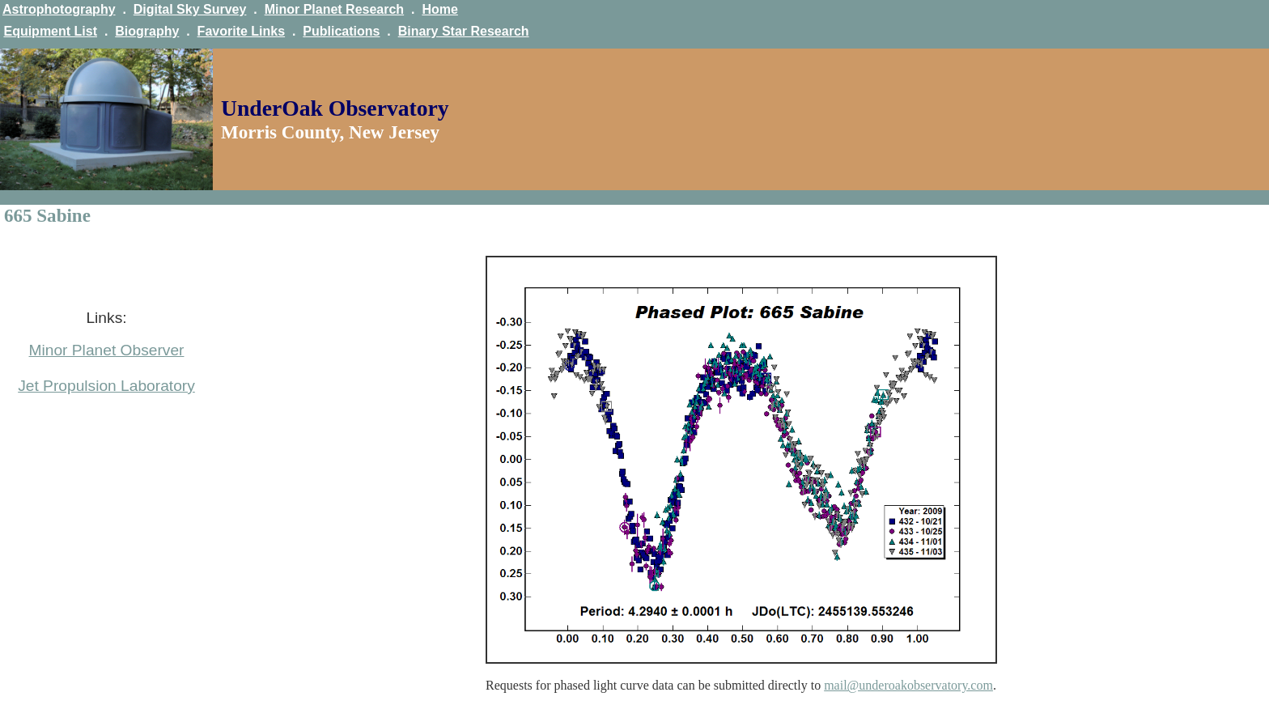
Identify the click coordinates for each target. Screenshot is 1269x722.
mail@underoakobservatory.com (908, 685)
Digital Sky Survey (190, 9)
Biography (147, 31)
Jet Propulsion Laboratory (106, 385)
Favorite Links (241, 31)
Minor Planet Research (335, 9)
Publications (341, 31)
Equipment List (50, 31)
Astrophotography (59, 9)
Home (439, 9)
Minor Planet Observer (107, 350)
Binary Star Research (463, 31)
